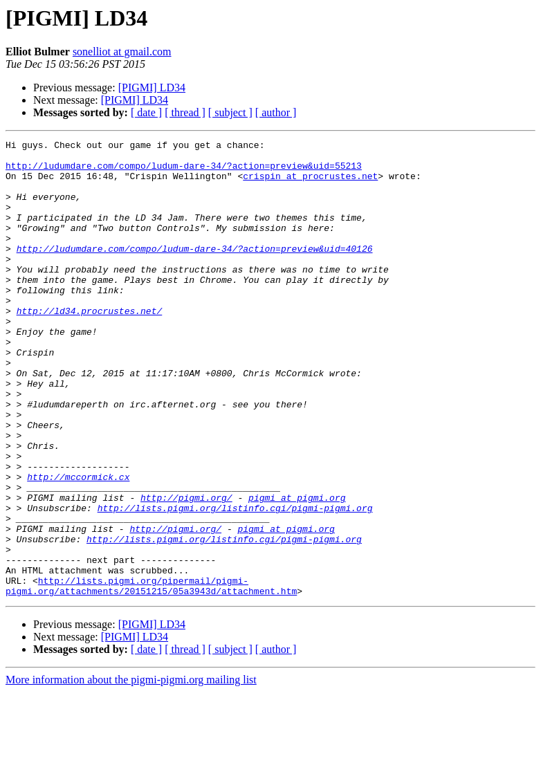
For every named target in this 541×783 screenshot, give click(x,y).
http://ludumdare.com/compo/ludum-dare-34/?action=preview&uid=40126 (195, 271)
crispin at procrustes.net (310, 184)
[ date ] (146, 112)
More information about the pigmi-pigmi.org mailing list (131, 771)
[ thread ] (185, 112)
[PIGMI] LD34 (151, 87)
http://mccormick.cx (78, 545)
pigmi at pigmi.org (296, 570)
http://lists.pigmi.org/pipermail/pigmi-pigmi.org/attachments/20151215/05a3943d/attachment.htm (151, 675)
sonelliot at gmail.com (122, 51)
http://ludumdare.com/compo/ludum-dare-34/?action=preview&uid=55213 (184, 171)
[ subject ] (230, 112)
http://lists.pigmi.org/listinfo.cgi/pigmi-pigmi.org (235, 582)
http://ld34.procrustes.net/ (90, 346)
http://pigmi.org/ (186, 570)
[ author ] (276, 112)
